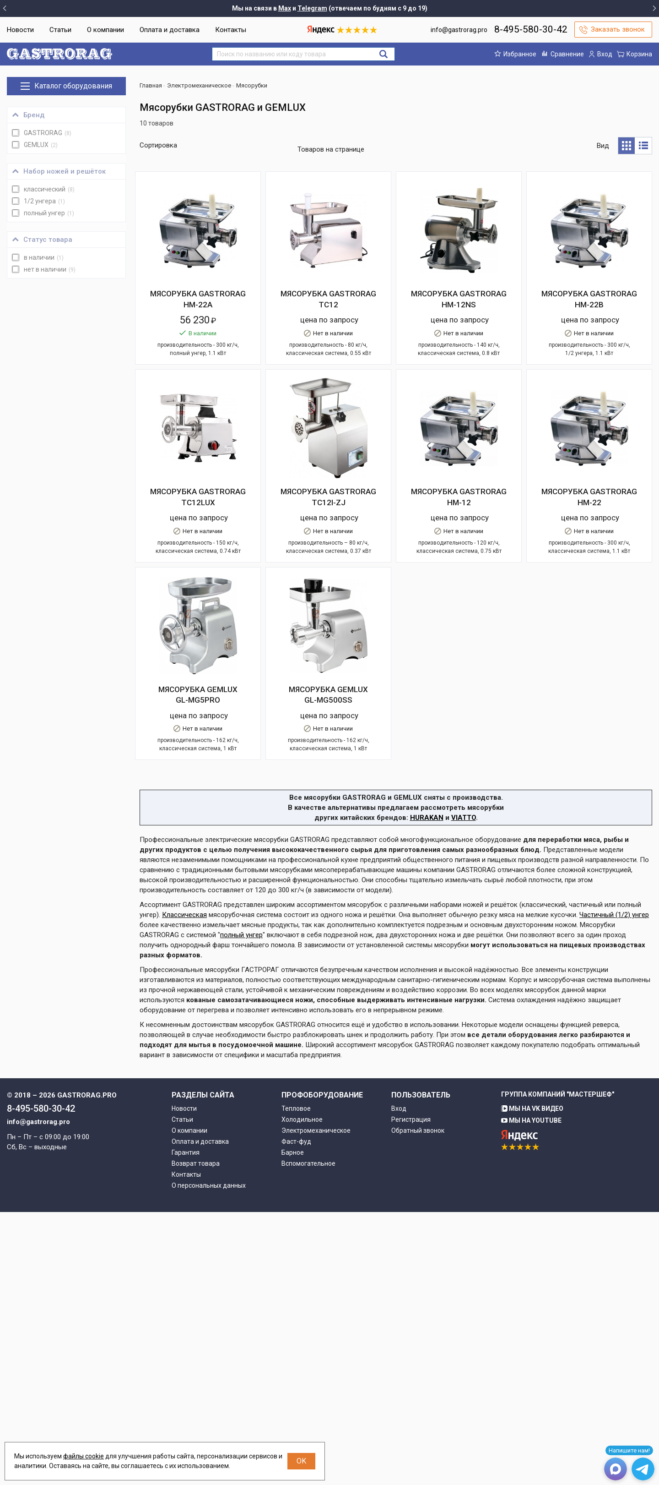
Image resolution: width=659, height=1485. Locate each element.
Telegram (312, 8)
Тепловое (296, 1381)
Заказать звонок (618, 29)
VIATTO (463, 1090)
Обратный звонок (417, 1403)
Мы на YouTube (531, 1393)
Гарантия (186, 1425)
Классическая (184, 1188)
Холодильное (302, 1392)
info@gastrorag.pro (459, 30)
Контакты (230, 30)
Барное (292, 1425)
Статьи (60, 30)
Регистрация (411, 1392)
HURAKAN (426, 1090)
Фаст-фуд (296, 1414)
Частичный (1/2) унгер (614, 1188)
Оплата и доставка (170, 30)
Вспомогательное (308, 1436)
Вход (398, 1381)
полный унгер (241, 1208)
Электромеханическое (316, 1403)
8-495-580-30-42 (530, 29)
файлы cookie (83, 1456)
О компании (105, 30)
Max (284, 8)
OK (301, 1461)
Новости (20, 30)
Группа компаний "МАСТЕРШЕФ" (557, 1367)
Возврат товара (196, 1436)
